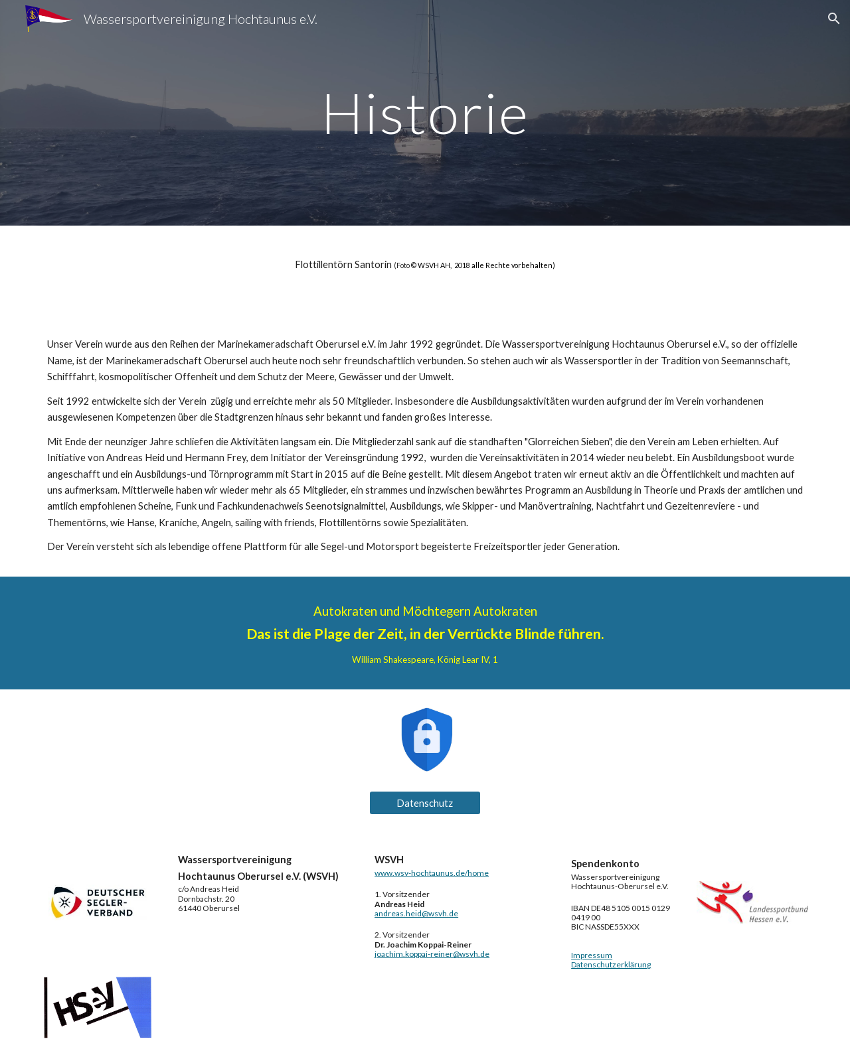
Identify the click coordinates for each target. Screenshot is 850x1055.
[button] (834, 19)
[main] (425, 112)
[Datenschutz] (425, 803)
